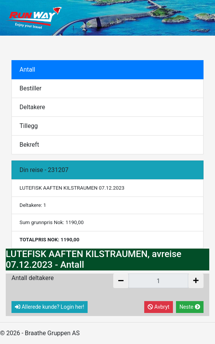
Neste (189, 307)
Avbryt (158, 307)
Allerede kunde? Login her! (49, 307)
